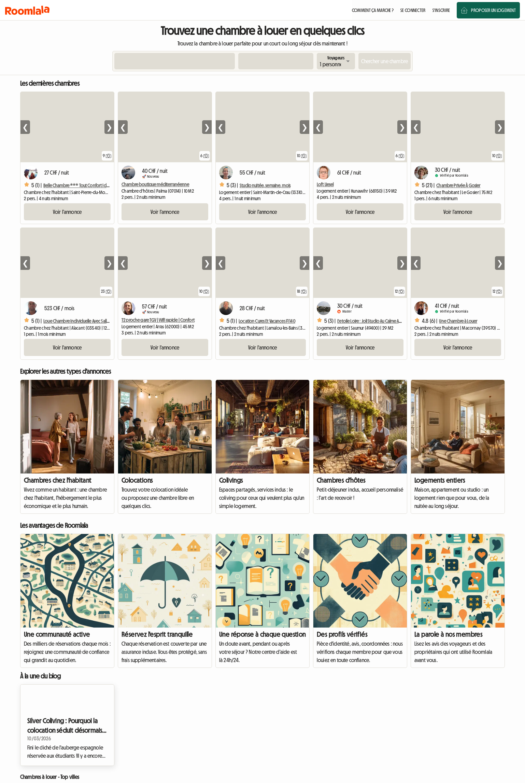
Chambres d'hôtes (341, 480)
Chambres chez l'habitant (57, 480)
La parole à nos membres (448, 634)
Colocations (137, 480)
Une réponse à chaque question (262, 634)
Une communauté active (57, 634)
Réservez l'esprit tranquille (157, 634)
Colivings (231, 480)
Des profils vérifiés (342, 634)
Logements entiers (439, 480)
